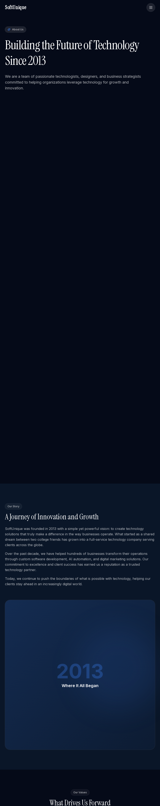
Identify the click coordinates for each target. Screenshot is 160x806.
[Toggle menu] (151, 7)
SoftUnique (15, 7)
